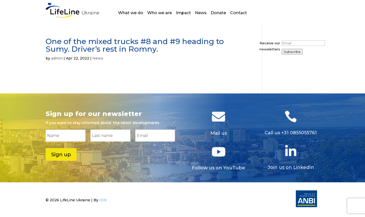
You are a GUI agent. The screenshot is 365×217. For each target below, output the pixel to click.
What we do (130, 13)
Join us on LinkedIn (291, 167)
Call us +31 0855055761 (291, 132)
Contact (238, 13)
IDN (103, 200)
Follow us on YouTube (218, 168)
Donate (218, 13)
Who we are (159, 13)
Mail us (218, 133)
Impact (183, 13)
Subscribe (292, 52)
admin (57, 58)
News (201, 13)
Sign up (61, 154)
